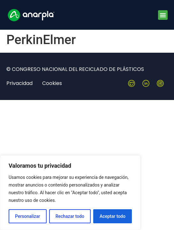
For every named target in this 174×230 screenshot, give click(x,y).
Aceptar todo (112, 216)
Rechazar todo (70, 216)
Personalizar (27, 216)
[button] (163, 15)
